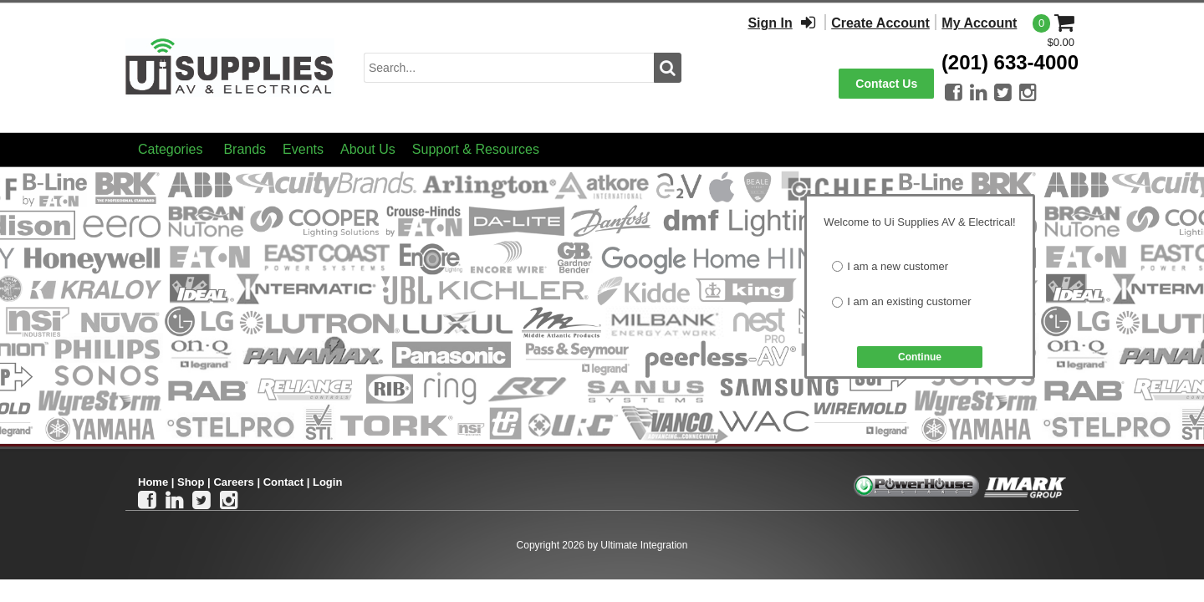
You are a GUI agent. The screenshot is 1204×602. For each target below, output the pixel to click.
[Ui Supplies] (229, 66)
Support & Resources (475, 149)
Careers (233, 482)
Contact (283, 482)
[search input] (509, 68)
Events (303, 149)
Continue (919, 357)
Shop (191, 482)
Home (153, 482)
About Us (367, 149)
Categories (170, 149)
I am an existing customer (909, 301)
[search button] (667, 68)
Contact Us (886, 83)
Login (327, 482)
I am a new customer (897, 266)
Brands (244, 149)
